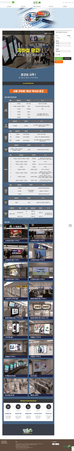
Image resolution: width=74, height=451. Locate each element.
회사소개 (50, 7)
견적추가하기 (59, 58)
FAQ (53, 444)
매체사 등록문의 (36, 7)
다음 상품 (70, 225)
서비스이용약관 (3, 441)
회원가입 (69, 2)
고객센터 (64, 7)
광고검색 (8, 7)
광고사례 (22, 7)
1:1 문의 (57, 444)
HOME (63, 2)
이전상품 (1, 225)
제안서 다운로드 (59, 61)
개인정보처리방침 (4, 442)
